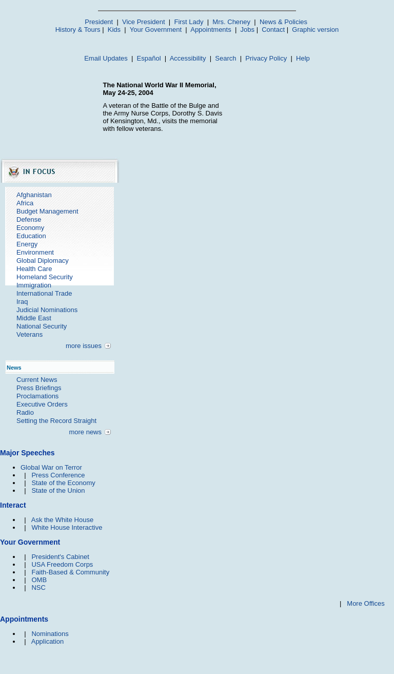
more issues (84, 346)
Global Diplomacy (42, 260)
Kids (114, 29)
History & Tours (78, 29)
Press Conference (58, 475)
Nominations (49, 634)
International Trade (44, 293)
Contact (273, 29)
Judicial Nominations (46, 310)
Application (47, 641)
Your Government (156, 29)
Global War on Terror (51, 467)
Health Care (34, 269)
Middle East (33, 318)
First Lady (188, 22)
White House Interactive (66, 527)
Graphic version (315, 29)
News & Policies (283, 22)
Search (225, 58)
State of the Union (58, 490)
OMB (39, 580)
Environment (35, 252)
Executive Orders (42, 404)
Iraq (22, 301)
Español (149, 58)
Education (31, 236)
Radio (25, 412)
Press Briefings (38, 388)
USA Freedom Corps (62, 564)
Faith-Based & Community (70, 572)
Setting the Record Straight (56, 421)
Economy (30, 228)
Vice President (143, 22)
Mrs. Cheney (231, 22)
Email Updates (106, 58)
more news (85, 432)
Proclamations (37, 396)
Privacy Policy (266, 58)
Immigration (33, 285)
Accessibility (188, 58)
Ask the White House (62, 520)
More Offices (365, 603)
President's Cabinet (60, 557)
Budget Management (47, 211)
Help (303, 58)
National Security (41, 326)
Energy (26, 244)
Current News (36, 379)
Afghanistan (34, 195)
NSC (38, 587)
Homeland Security (44, 277)
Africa (24, 203)
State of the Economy (63, 483)
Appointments (210, 29)
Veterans (29, 334)
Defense (28, 219)
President (99, 22)
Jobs (247, 29)
